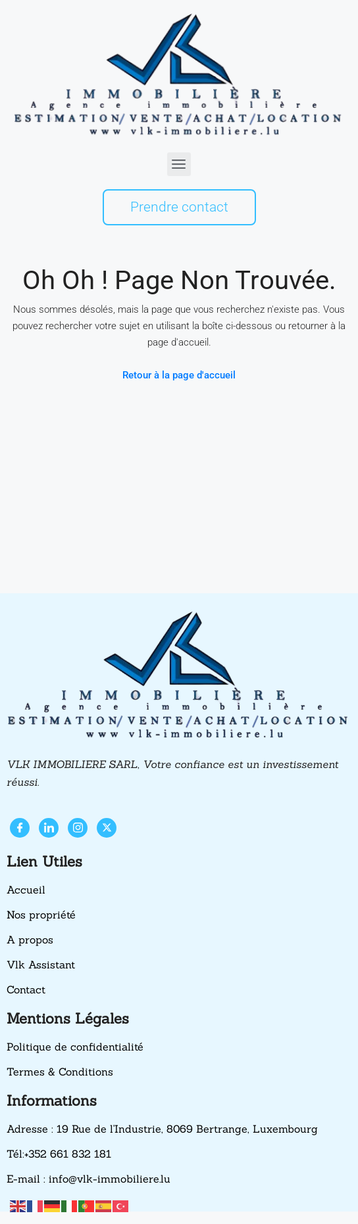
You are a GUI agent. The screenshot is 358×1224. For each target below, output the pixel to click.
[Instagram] (78, 828)
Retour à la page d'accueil (179, 375)
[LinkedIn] (49, 828)
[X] (106, 828)
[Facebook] (20, 828)
